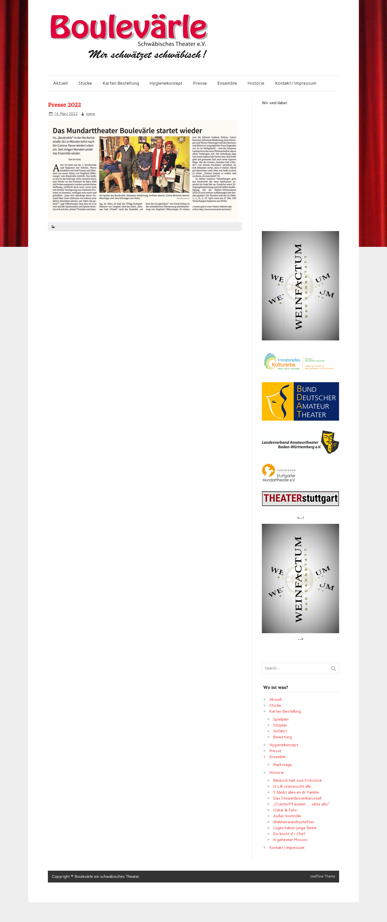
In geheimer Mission (290, 839)
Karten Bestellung (121, 83)
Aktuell (60, 83)
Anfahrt (280, 731)
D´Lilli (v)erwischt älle (292, 786)
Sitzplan (280, 725)
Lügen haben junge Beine (295, 827)
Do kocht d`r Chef (289, 833)
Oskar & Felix (285, 810)
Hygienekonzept (166, 83)
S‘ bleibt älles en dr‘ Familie (296, 792)
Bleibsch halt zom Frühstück (297, 780)
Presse (200, 83)
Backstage (282, 764)
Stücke (85, 83)
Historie (256, 83)
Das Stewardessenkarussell (297, 798)
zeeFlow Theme (322, 876)
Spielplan (281, 719)
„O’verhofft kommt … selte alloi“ (301, 804)
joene (90, 114)
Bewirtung (282, 737)
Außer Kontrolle (287, 816)
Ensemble (227, 83)
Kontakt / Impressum (295, 83)
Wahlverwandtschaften (293, 822)
